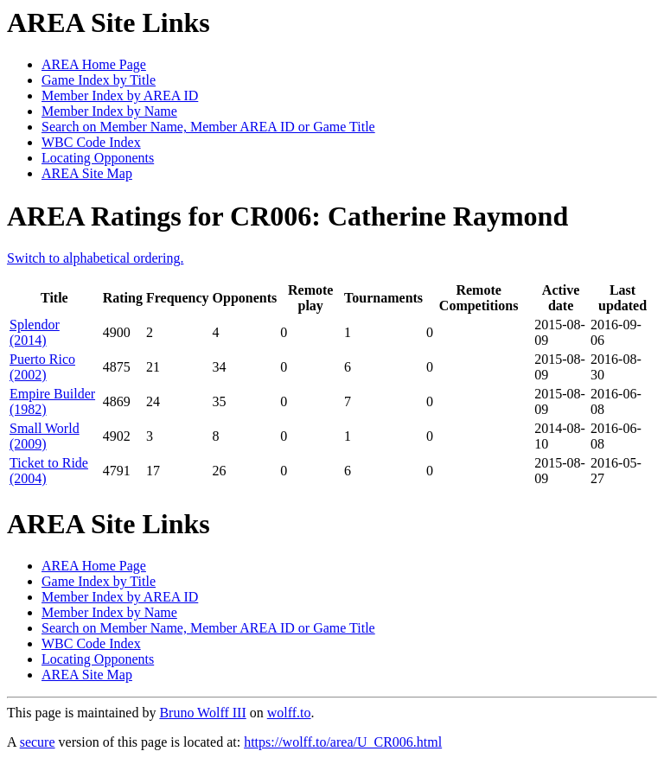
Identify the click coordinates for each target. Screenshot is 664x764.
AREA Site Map (87, 173)
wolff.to (289, 712)
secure (37, 742)
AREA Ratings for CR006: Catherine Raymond (287, 216)
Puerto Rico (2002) (42, 367)
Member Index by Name (109, 111)
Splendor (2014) (35, 332)
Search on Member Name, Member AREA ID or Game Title (208, 126)
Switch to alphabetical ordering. (95, 258)
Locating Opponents (98, 157)
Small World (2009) (45, 436)
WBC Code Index (91, 142)
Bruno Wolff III (202, 712)
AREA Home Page (94, 64)
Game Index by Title (99, 80)
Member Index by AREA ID (120, 95)
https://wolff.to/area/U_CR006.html (343, 742)
